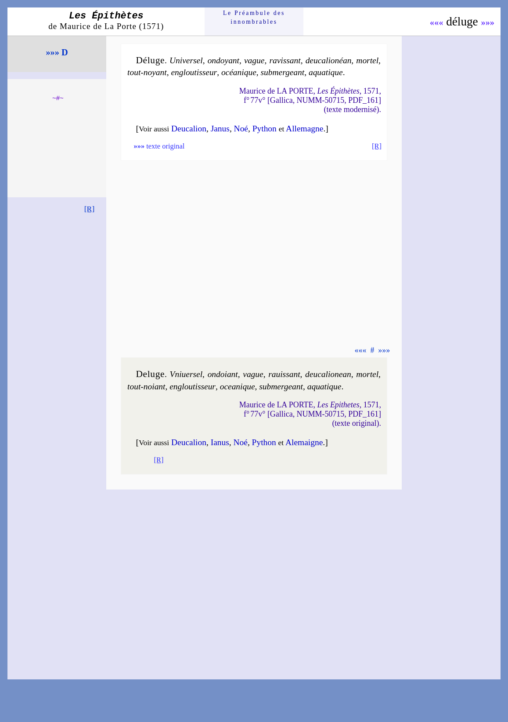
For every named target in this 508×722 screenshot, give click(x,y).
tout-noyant (147, 72)
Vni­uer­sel (186, 374)
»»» (487, 22)
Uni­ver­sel (186, 60)
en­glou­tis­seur (194, 72)
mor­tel (367, 60)
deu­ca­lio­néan (329, 60)
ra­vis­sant (284, 60)
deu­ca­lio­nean (328, 374)
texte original (158, 146)
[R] (89, 208)
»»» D (57, 52)
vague (254, 60)
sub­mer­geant (283, 72)
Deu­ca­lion (188, 128)
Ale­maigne (304, 442)
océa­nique (238, 72)
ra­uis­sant (284, 374)
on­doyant (223, 60)
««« (436, 22)
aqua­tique (326, 72)
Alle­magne (304, 128)
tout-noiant (146, 386)
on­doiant (223, 374)
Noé (241, 128)
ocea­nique (237, 386)
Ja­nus (220, 128)
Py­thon (264, 128)
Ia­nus (220, 442)
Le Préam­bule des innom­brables (254, 17)
